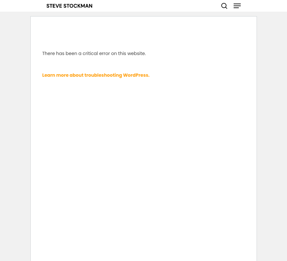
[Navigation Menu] (237, 6)
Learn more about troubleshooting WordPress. (96, 75)
